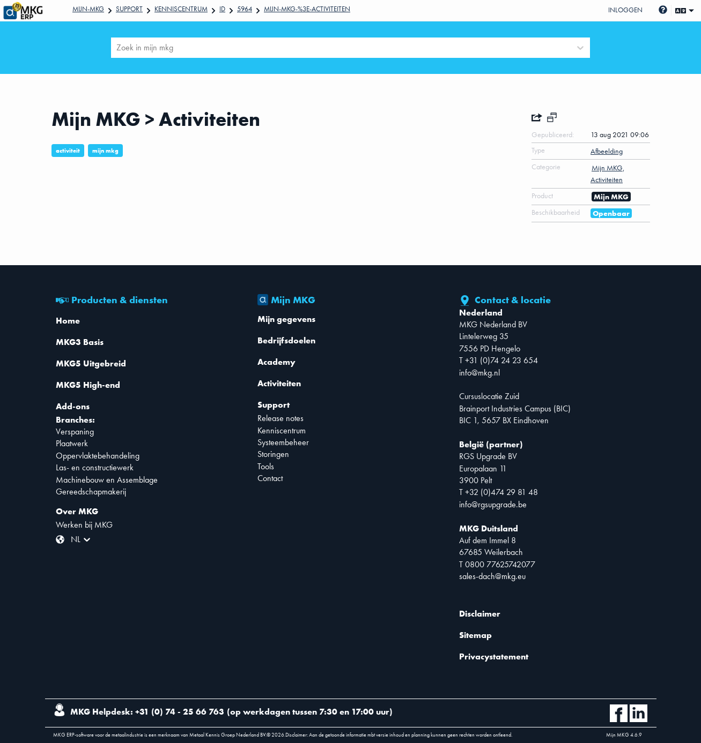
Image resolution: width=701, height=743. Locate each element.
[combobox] (117, 48)
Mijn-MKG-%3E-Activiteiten (307, 8)
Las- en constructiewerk (95, 467)
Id (222, 8)
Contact (270, 478)
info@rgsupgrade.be (493, 504)
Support (129, 8)
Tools (265, 466)
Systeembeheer (283, 442)
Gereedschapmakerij (91, 491)
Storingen (273, 454)
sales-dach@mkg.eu (492, 576)
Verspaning (75, 431)
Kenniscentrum (181, 8)
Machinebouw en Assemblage (107, 479)
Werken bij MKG (84, 524)
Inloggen (625, 9)
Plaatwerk (72, 443)
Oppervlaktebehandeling (97, 455)
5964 (244, 8)
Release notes (280, 418)
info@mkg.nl (479, 372)
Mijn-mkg (88, 8)
